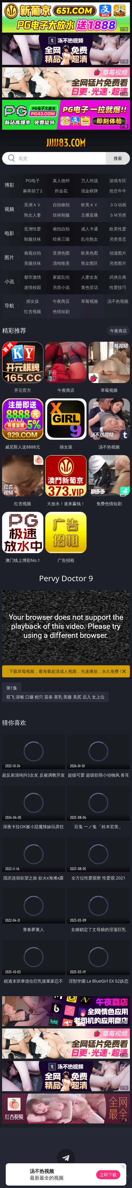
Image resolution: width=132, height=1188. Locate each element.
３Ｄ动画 (117, 205)
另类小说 (61, 287)
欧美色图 (89, 253)
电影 (9, 233)
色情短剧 (61, 311)
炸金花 (61, 191)
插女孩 (32, 301)
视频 (9, 209)
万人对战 (89, 180)
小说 (9, 281)
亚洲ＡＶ (32, 205)
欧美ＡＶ (89, 205)
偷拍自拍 (61, 229)
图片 (9, 257)
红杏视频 (32, 311)
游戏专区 (117, 180)
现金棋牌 (89, 191)
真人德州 (61, 180)
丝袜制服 (61, 215)
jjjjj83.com (66, 143)
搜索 (118, 158)
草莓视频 (89, 301)
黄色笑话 (89, 287)
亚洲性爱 (32, 229)
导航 (9, 305)
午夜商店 (61, 301)
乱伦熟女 (89, 239)
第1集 (11, 688)
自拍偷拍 (61, 205)
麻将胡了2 (32, 191)
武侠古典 (117, 277)
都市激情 (32, 277)
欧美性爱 (117, 229)
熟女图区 (89, 263)
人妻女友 (89, 277)
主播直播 (89, 215)
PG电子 (33, 180)
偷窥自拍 (32, 253)
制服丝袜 (32, 239)
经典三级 (61, 239)
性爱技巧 (117, 287)
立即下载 (108, 1174)
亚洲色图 (61, 253)
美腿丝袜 (32, 263)
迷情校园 (32, 287)
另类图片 (117, 263)
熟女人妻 (32, 215)
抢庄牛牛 (117, 191)
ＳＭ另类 (117, 215)
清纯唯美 (61, 263)
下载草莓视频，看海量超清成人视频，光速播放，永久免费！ (68, 671)
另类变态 (117, 239)
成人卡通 (89, 229)
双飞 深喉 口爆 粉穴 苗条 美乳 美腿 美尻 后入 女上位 (55, 697)
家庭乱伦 (61, 277)
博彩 (9, 185)
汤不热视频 (117, 301)
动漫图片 (117, 253)
